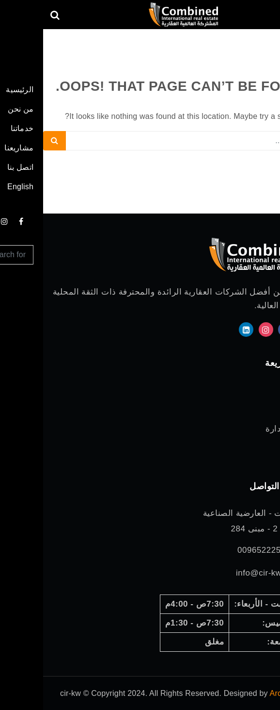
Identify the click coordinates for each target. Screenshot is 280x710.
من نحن (258, 401)
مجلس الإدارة (247, 428)
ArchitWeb (245, 693)
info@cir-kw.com (225, 573)
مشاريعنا (257, 442)
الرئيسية (258, 388)
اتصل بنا (258, 456)
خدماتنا (260, 415)
